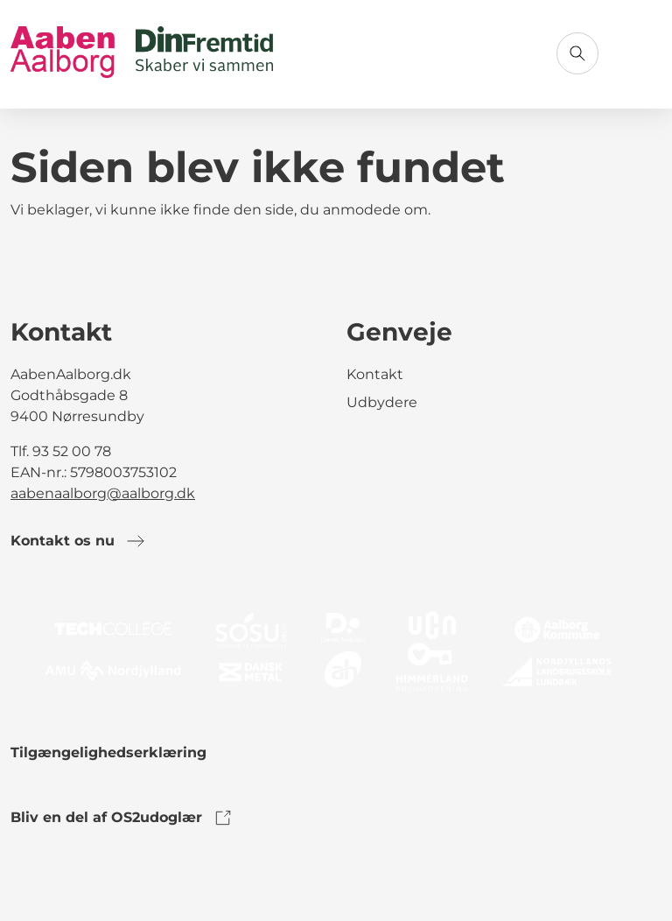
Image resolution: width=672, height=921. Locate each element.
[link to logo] (336, 650)
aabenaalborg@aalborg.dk (102, 493)
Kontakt (374, 374)
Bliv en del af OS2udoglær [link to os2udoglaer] (122, 817)
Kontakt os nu (78, 541)
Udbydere (381, 402)
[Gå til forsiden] (141, 53)
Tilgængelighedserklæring (108, 752)
